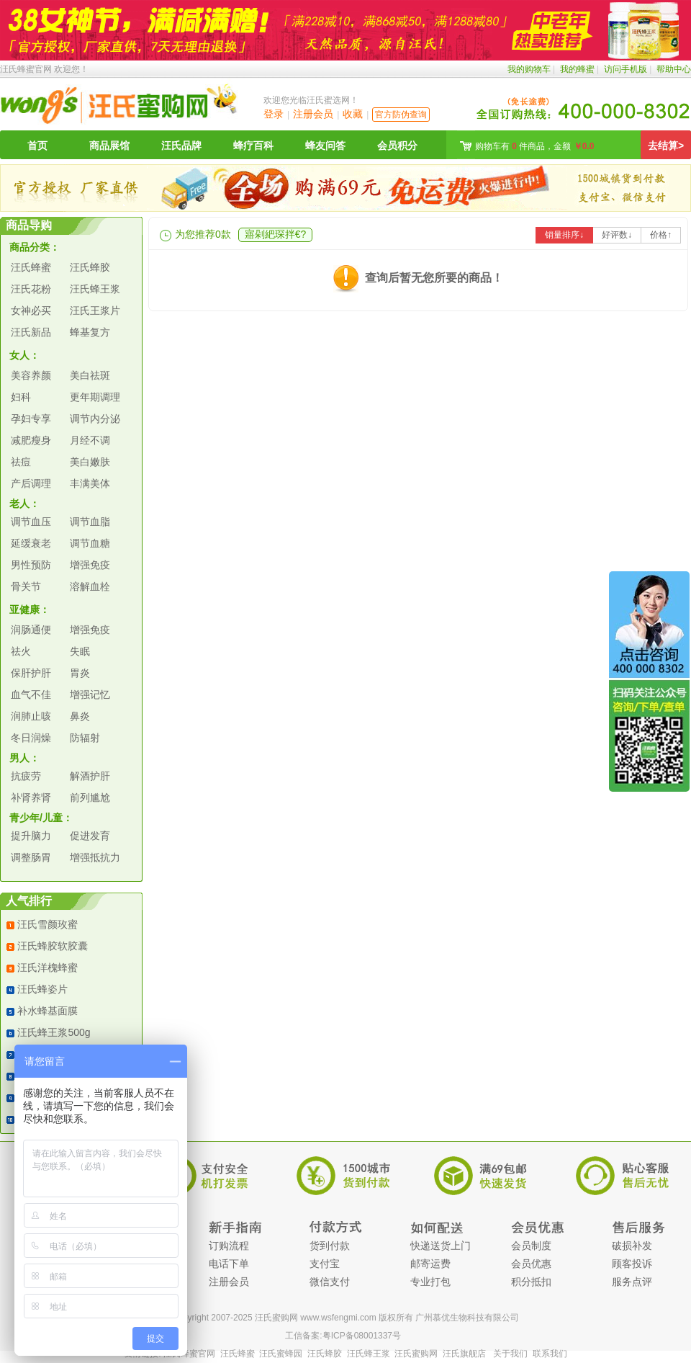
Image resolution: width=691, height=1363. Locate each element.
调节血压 (31, 521)
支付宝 (325, 1263)
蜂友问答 (325, 145)
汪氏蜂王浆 (95, 289)
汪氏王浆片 (95, 310)
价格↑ (661, 235)
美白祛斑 (90, 375)
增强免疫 (90, 565)
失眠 (80, 651)
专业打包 (430, 1281)
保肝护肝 (31, 673)
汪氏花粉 (31, 289)
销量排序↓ (564, 235)
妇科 (21, 397)
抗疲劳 (26, 776)
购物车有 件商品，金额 (534, 146)
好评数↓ (617, 235)
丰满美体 (90, 483)
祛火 (21, 651)
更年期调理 (95, 397)
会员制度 (531, 1245)
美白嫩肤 (90, 462)
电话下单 (229, 1263)
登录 (273, 114)
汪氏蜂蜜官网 (26, 69)
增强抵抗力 (95, 857)
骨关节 (26, 586)
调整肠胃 (31, 857)
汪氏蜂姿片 (42, 989)
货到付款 (330, 1245)
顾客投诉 (632, 1263)
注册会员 (313, 114)
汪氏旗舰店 (464, 1354)
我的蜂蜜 (577, 69)
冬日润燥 (31, 737)
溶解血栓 (90, 586)
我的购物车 (529, 69)
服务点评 (632, 1281)
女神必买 (31, 310)
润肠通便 (31, 629)
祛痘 (21, 462)
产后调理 (31, 483)
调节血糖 (90, 543)
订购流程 (229, 1245)
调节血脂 (90, 521)
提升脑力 (31, 835)
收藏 (353, 114)
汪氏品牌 (181, 145)
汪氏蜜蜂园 (280, 1354)
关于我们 (510, 1354)
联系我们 (550, 1354)
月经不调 (90, 440)
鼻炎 (80, 716)
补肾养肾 (31, 797)
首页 (37, 145)
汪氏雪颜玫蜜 (47, 924)
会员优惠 (531, 1263)
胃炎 (80, 673)
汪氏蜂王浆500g (53, 1032)
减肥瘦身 (31, 440)
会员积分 (397, 145)
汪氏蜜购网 (416, 1354)
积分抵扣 (531, 1281)
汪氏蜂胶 (90, 267)
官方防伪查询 (401, 115)
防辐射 (85, 737)
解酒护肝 (90, 776)
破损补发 (632, 1245)
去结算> (666, 145)
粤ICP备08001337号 (361, 1336)
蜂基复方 (90, 332)
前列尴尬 (90, 797)
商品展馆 (109, 145)
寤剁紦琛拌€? (276, 234)
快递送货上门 (440, 1245)
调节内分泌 (95, 418)
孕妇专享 (31, 418)
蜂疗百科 (253, 145)
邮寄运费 (430, 1263)
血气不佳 (31, 694)
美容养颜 (31, 375)
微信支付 (330, 1281)
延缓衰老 (31, 543)
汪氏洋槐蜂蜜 (47, 967)
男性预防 (31, 565)
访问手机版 (625, 69)
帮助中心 (673, 69)
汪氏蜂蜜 (31, 267)
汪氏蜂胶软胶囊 (52, 946)
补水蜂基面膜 (47, 1010)
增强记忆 (90, 694)
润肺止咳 (31, 716)
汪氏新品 (31, 332)
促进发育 (90, 835)
